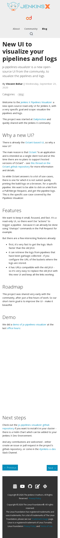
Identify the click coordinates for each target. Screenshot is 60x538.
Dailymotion (39, 119)
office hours (13, 328)
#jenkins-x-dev (47, 449)
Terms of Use (46, 526)
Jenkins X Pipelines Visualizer (36, 102)
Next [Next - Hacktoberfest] (52, 467)
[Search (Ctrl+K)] (31, 34)
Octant (32, 152)
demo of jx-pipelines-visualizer (29, 324)
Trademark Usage (40, 519)
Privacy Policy (35, 498)
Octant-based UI (34, 142)
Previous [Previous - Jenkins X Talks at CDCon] (10, 467)
